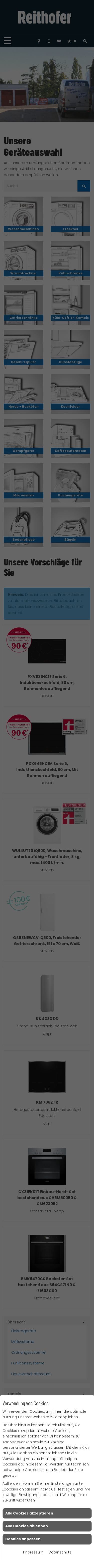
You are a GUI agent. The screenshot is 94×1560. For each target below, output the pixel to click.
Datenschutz (60, 1552)
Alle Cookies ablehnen (26, 1525)
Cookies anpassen (23, 1538)
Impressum (33, 1552)
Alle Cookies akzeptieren (29, 1513)
